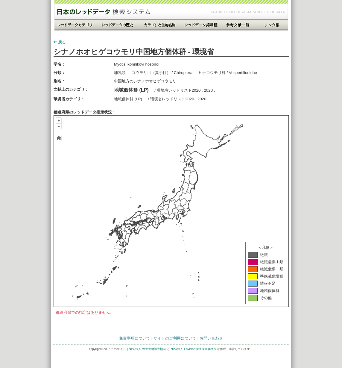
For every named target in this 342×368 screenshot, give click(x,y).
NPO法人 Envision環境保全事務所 (193, 349)
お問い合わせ (211, 338)
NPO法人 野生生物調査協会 (147, 349)
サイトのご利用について (174, 338)
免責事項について (134, 338)
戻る (60, 42)
